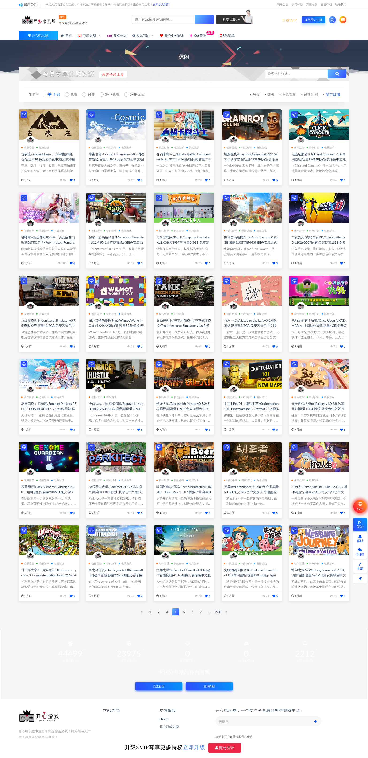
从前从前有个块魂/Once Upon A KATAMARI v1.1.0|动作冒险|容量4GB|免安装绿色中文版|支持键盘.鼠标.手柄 (319, 325)
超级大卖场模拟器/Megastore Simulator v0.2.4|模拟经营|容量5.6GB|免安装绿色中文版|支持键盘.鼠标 (116, 242)
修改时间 (311, 94)
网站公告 (282, 4)
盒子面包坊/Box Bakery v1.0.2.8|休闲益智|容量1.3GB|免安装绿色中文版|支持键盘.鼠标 (318, 409)
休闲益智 (298, 147)
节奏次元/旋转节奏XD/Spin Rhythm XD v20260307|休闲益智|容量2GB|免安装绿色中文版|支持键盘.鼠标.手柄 (318, 242)
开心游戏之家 (169, 727)
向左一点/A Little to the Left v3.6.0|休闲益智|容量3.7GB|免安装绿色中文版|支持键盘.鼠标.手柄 (250, 325)
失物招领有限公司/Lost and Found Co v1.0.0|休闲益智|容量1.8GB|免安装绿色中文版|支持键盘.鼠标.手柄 (250, 575)
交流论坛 (231, 19)
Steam (163, 719)
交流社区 (159, 686)
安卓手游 (117, 35)
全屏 (360, 566)
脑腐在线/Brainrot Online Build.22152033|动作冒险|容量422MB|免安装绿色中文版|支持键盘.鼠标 (251, 159)
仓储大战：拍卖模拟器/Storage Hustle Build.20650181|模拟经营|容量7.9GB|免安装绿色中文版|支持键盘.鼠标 (116, 409)
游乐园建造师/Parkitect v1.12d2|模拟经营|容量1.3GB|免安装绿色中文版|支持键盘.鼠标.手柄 (115, 492)
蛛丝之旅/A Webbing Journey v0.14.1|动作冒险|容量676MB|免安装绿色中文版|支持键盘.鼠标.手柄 (318, 575)
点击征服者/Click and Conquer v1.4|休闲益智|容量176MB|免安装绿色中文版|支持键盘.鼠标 (319, 159)
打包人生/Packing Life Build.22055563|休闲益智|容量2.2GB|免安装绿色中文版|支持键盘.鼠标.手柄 (319, 492)
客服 (360, 539)
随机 (270, 94)
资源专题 (311, 4)
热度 (256, 94)
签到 (360, 524)
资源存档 (326, 4)
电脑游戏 (87, 35)
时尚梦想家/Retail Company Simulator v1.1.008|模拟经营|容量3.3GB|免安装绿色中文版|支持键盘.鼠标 (183, 242)
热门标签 (297, 4)
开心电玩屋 (40, 35)
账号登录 (224, 748)
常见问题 (141, 35)
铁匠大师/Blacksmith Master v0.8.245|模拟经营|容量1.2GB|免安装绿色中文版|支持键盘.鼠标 (183, 409)
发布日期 (333, 94)
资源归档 (209, 686)
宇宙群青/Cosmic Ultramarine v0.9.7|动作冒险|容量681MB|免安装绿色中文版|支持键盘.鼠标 (116, 159)
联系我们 (340, 4)
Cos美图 (201, 34)
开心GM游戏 (171, 35)
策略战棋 (192, 147)
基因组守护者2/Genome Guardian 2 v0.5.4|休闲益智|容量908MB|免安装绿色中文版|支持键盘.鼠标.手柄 (47, 492)
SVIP (359, 506)
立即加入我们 (161, 4)
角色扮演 (260, 480)
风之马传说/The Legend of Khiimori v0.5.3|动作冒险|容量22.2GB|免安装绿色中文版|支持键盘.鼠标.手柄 (116, 575)
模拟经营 (27, 147)
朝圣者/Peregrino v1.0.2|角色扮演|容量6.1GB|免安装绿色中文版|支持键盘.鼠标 (251, 492)
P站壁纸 (227, 35)
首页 (66, 35)
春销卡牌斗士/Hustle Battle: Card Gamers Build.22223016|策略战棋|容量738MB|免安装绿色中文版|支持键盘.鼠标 (183, 159)
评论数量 (289, 94)
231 (218, 612)
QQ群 (360, 552)
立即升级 (194, 747)
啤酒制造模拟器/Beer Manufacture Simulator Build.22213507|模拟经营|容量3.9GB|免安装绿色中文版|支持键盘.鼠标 (184, 492)
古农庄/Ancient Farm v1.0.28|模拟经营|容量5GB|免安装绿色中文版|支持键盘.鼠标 (48, 159)
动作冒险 (95, 147)
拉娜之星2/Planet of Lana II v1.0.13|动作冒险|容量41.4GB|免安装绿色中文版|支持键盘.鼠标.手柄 (183, 575)
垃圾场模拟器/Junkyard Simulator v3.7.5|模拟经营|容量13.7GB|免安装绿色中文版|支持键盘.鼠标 (48, 325)
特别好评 (110, 147)
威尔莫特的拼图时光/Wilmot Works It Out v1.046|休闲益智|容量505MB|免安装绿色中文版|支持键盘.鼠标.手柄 (116, 325)
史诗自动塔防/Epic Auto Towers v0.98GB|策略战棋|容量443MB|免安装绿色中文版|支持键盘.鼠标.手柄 (251, 242)
